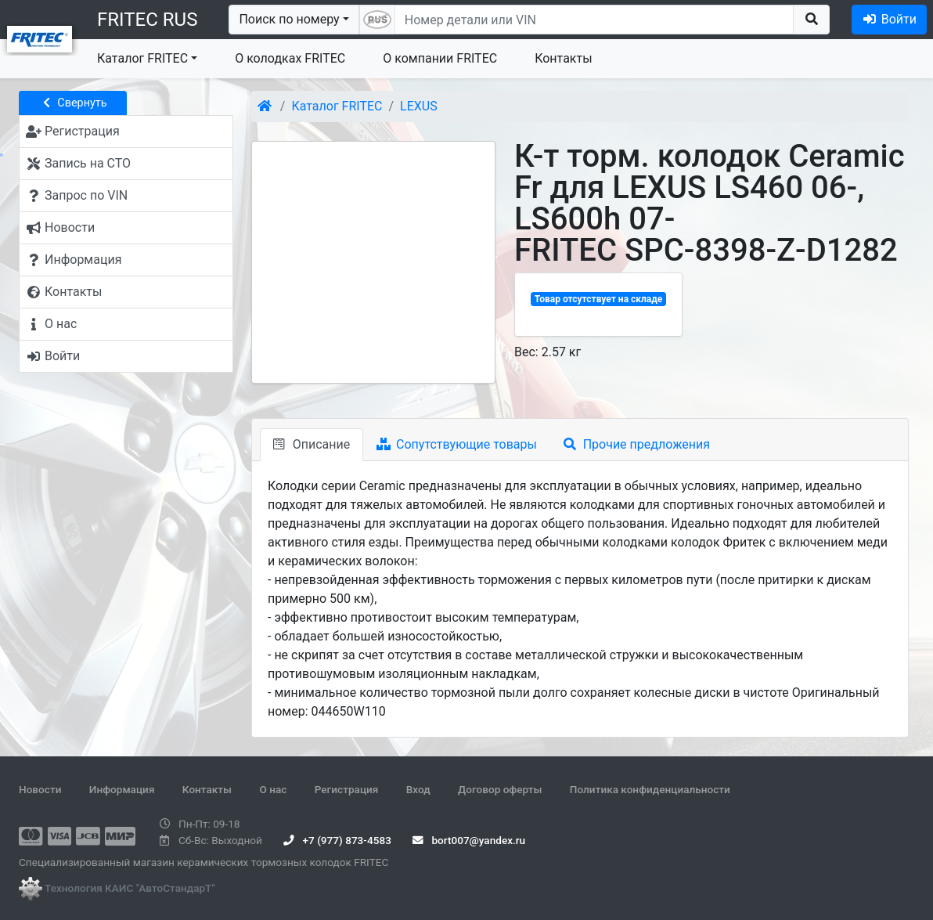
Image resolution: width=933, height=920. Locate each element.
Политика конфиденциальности (650, 789)
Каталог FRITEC (142, 58)
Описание (311, 444)
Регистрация (347, 789)
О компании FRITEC (440, 58)
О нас (272, 789)
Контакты (563, 58)
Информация (122, 789)
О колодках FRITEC (290, 58)
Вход (418, 789)
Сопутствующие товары (456, 444)
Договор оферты (500, 789)
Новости (40, 789)
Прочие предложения (637, 444)
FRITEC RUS (147, 20)
